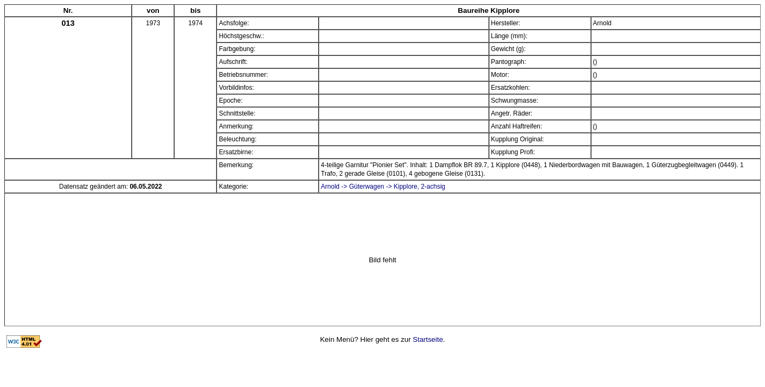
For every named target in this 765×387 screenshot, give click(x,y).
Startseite (428, 339)
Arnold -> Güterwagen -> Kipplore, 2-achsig (383, 186)
